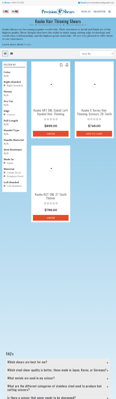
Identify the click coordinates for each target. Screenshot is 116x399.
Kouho (27, 44)
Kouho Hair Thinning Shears (76, 25)
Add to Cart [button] (94, 133)
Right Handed (15, 85)
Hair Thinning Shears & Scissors (50, 25)
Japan (10, 162)
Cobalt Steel (14, 172)
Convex (11, 114)
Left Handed (14, 185)
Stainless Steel (15, 176)
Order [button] (51, 133)
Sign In (86, 11)
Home (32, 25)
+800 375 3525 (17, 2)
